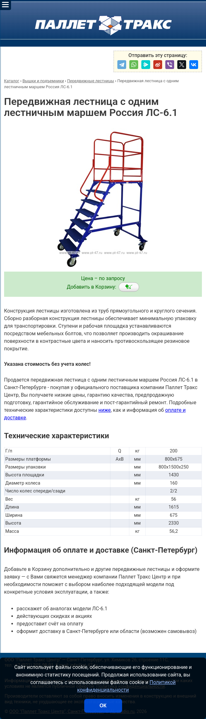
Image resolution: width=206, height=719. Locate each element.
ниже (104, 410)
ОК (102, 705)
